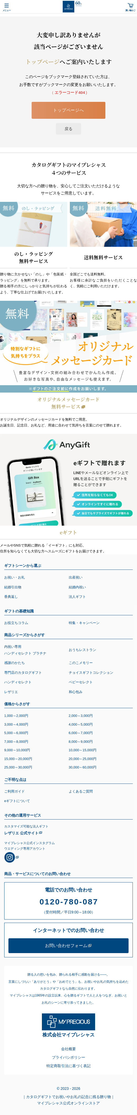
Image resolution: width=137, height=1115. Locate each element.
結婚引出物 (12, 587)
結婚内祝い (77, 587)
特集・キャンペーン (84, 623)
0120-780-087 (69, 902)
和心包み (75, 692)
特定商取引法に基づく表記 (68, 1066)
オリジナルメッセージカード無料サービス (68, 403)
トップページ (42, 61)
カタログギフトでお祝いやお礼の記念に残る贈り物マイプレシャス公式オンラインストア (70, 1099)
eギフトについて (17, 801)
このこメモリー (81, 663)
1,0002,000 (16, 716)
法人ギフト (77, 597)
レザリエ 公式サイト (21, 833)
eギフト (68, 532)
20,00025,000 (83, 759)
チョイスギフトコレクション (91, 673)
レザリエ (11, 692)
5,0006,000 (16, 733)
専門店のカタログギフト (23, 673)
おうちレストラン (82, 650)
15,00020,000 (18, 759)
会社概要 (68, 1049)
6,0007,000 (81, 733)
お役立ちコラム (16, 623)
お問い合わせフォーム (66, 945)
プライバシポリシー (68, 1057)
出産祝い (75, 577)
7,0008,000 (16, 742)
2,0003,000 (81, 716)
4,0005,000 (81, 724)
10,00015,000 (83, 750)
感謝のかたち (14, 663)
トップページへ (68, 110)
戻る (68, 128)
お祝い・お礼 (14, 577)
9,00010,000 (17, 750)
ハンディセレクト (18, 682)
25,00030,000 (18, 767)
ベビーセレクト (81, 682)
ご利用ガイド (14, 791)
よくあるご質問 (81, 791)
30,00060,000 (83, 767)
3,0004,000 (16, 724)
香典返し (11, 597)
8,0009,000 (81, 742)
